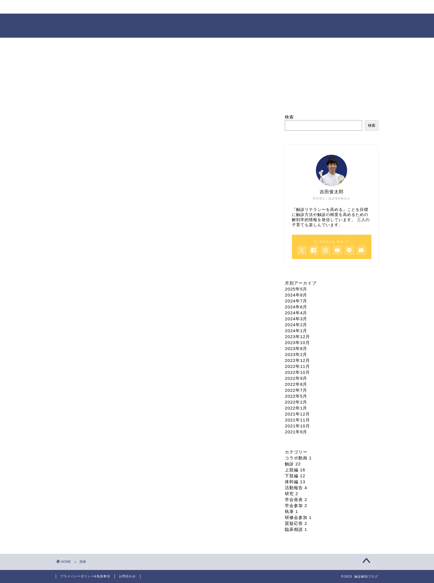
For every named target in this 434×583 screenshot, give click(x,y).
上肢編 (295, 469)
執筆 (291, 511)
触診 (293, 463)
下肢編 (295, 475)
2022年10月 (297, 372)
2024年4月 (296, 312)
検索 (289, 117)
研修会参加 (298, 517)
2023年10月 (297, 342)
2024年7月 (296, 300)
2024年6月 (296, 306)
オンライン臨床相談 (237, 7)
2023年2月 (296, 354)
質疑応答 (296, 523)
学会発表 (296, 499)
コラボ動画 (298, 457)
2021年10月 (297, 425)
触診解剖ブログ (217, 25)
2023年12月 (297, 336)
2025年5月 (296, 289)
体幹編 (295, 481)
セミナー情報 (185, 7)
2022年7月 (296, 390)
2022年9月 (296, 378)
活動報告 (296, 487)
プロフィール (133, 7)
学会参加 (296, 505)
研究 (291, 493)
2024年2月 (296, 324)
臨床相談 (296, 529)
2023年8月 (296, 348)
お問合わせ (127, 576)
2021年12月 (297, 414)
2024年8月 (296, 294)
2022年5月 (296, 396)
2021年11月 (297, 419)
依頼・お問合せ (289, 7)
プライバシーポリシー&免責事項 (85, 576)
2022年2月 (296, 402)
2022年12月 (297, 360)
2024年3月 (296, 318)
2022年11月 (297, 366)
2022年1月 (296, 408)
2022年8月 (296, 384)
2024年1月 (296, 330)
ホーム (81, 7)
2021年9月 (296, 431)
